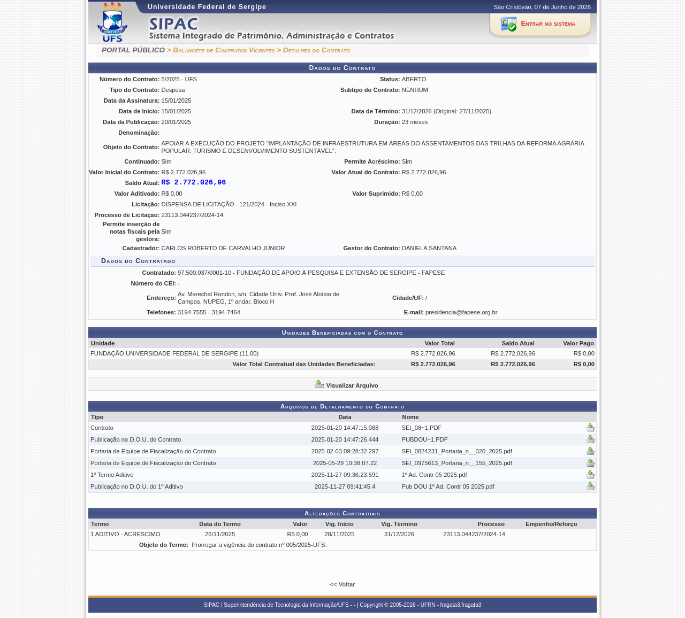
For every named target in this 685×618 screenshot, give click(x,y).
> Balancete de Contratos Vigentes (221, 50)
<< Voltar (342, 584)
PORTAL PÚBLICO (133, 50)
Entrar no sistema (548, 23)
